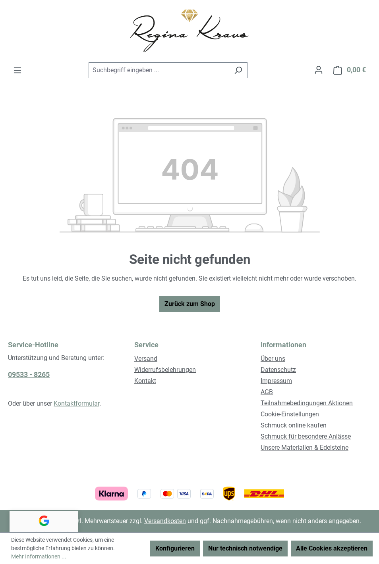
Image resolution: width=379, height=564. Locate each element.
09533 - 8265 (29, 374)
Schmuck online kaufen (294, 425)
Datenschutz (278, 369)
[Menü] (17, 70)
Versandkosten (165, 521)
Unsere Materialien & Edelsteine (304, 447)
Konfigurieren (175, 548)
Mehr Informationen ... (38, 556)
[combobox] (159, 70)
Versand (145, 358)
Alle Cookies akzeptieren (331, 548)
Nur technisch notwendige (245, 548)
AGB (267, 392)
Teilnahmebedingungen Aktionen (307, 403)
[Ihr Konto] (318, 70)
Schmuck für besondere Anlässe (306, 436)
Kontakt (145, 381)
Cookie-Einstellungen (290, 414)
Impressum (276, 381)
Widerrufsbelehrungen (165, 369)
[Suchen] (238, 70)
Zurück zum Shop (189, 304)
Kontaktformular (76, 403)
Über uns (273, 358)
